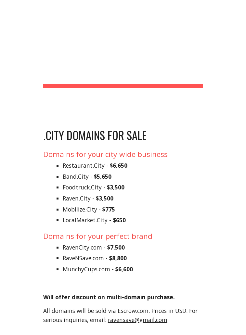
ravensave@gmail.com (137, 320)
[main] (123, 58)
